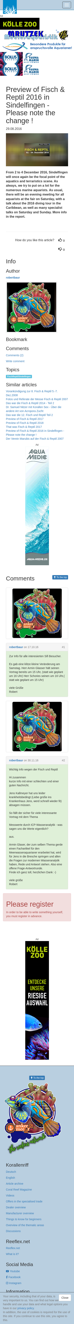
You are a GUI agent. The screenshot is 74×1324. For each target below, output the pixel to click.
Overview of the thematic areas (25, 1225)
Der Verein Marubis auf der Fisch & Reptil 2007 (35, 438)
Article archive (14, 1183)
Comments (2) (14, 355)
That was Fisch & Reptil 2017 (24, 426)
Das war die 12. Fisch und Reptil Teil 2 (29, 415)
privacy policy (25, 1308)
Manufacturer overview (20, 1213)
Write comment (15, 361)
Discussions (13, 1231)
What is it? (12, 1254)
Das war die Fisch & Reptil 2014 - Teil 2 (30, 403)
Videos (10, 1195)
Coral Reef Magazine (19, 1189)
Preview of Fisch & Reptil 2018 (25, 422)
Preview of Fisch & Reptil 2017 (25, 419)
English (10, 1177)
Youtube (13, 1271)
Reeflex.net (13, 1248)
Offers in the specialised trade (24, 1201)
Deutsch (11, 1171)
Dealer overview (16, 1207)
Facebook (13, 1277)
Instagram (13, 1283)
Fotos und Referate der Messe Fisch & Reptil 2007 (37, 399)
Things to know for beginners (23, 1219)
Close (64, 1297)
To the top (60, 577)
